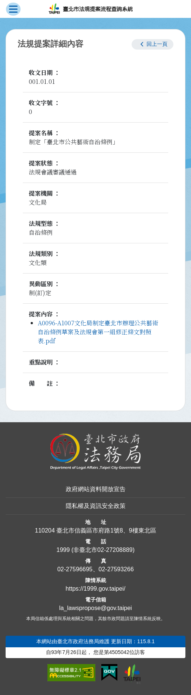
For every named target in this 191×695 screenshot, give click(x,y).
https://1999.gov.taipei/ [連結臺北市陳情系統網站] (96, 588)
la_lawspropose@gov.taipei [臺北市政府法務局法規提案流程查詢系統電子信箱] (95, 608)
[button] (152, 44)
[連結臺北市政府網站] (132, 673)
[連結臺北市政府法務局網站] (95, 451)
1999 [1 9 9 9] (63, 550)
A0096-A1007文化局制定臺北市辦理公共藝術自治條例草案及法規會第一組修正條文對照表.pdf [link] (98, 332)
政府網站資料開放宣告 (96, 489)
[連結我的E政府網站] (109, 672)
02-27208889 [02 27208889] (114, 550)
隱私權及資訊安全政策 (96, 506)
